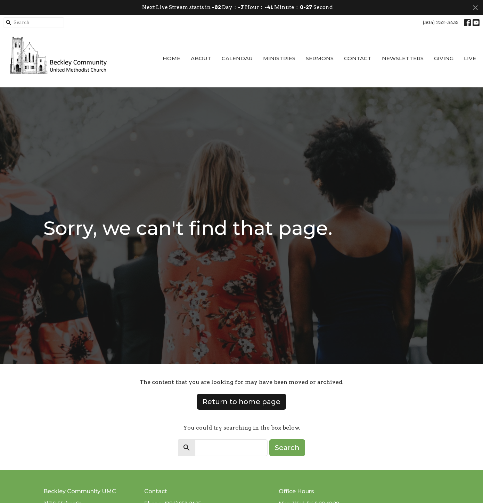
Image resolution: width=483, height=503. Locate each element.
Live (470, 58)
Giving (443, 58)
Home (171, 58)
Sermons (320, 58)
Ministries (279, 58)
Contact (357, 58)
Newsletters (403, 58)
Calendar (237, 58)
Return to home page (241, 402)
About (201, 58)
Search (287, 447)
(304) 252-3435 (441, 22)
